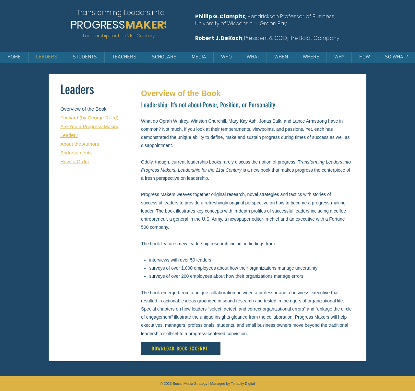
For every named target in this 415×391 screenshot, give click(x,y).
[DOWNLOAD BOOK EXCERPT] (180, 348)
